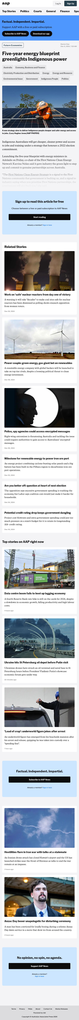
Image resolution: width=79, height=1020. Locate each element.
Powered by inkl (39, 1013)
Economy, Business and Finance (30, 67)
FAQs (30, 1009)
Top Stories (9, 11)
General (51, 11)
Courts (38, 11)
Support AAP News (39, 966)
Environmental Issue (13, 78)
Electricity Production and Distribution (21, 73)
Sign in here (47, 225)
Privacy (22, 1009)
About (38, 1009)
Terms (13, 1009)
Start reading (39, 217)
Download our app (41, 33)
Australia (8, 67)
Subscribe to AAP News (15, 33)
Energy (46, 73)
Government (32, 78)
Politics (24, 11)
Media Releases (61, 1009)
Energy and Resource (62, 73)
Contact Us (47, 1009)
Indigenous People (49, 78)
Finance (65, 11)
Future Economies (13, 45)
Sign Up (70, 3)
